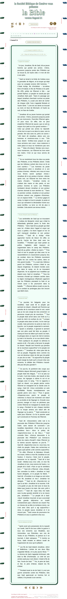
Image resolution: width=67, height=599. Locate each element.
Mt (64, 2)
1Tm (65, 220)
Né (2, 229)
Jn (64, 49)
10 (26, 33)
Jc (64, 298)
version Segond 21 (33, 17)
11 (28, 33)
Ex (2, 17)
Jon (2, 472)
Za (2, 563)
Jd (64, 391)
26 (11, 35)
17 (39, 33)
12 (30, 33)
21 (47, 33)
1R (2, 153)
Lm (2, 366)
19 (43, 33)
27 (13, 35)
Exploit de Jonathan (24, 61)
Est (2, 244)
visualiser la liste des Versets (33, 42)
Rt (2, 108)
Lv (2, 32)
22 (49, 33)
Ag (2, 547)
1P (64, 313)
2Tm (65, 235)
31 (20, 35)
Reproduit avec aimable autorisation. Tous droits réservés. (24, 597)
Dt (2, 63)
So (2, 532)
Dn (2, 396)
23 (50, 33)
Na (2, 502)
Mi (2, 487)
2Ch (2, 199)
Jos (2, 78)
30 (18, 35)
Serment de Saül (23, 298)
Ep (64, 142)
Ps (2, 275)
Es (2, 335)
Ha (2, 517)
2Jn (65, 360)
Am (2, 441)
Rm (65, 80)
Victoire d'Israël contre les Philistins (28, 214)
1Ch (2, 184)
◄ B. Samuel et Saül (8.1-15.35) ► (33, 50)
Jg (2, 93)
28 (15, 35)
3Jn (65, 376)
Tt (64, 251)
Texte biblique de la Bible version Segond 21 (19, 594)
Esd (2, 214)
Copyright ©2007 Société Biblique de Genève (19, 596)
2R (2, 169)
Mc (65, 17)
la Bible (33, 12)
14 (34, 33)
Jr (2, 350)
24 (52, 33)
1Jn (65, 345)
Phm (65, 267)
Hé (64, 282)
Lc (64, 33)
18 (41, 33)
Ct (2, 320)
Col (65, 173)
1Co (65, 95)
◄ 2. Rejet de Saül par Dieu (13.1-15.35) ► (33, 54)
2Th (65, 204)
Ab (2, 457)
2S (2, 138)
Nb (2, 47)
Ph (64, 158)
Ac (64, 64)
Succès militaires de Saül (25, 522)
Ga (64, 126)
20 (45, 33)
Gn (2, 2)
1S (2, 123)
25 (54, 33)
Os (2, 411)
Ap (64, 407)
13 (32, 33)
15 (36, 33)
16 (38, 33)
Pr (2, 290)
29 (16, 35)
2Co (65, 111)
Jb (2, 260)
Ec (2, 305)
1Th (65, 189)
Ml (2, 578)
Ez (2, 381)
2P (64, 329)
